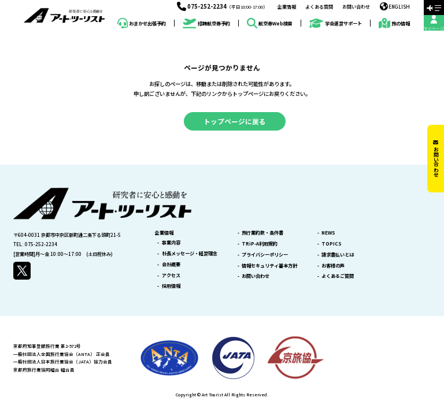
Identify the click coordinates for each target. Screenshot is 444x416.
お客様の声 (333, 265)
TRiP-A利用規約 (260, 243)
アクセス (171, 275)
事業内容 (171, 242)
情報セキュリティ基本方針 (269, 265)
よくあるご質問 (337, 275)
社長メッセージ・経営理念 (189, 253)
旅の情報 (394, 23)
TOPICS (331, 243)
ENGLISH (395, 6)
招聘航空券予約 (206, 23)
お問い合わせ (356, 6)
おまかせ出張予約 (141, 23)
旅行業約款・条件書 (262, 232)
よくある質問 (319, 6)
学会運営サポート (335, 23)
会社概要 (171, 264)
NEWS (328, 232)
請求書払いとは (337, 254)
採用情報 (171, 285)
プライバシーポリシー (265, 254)
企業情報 (287, 6)
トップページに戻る (235, 121)
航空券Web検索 (270, 23)
